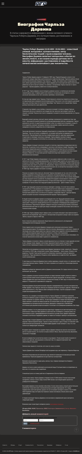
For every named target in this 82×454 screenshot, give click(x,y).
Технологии (40, 445)
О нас (66, 445)
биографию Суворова (56, 404)
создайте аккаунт (34, 423)
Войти (25, 423)
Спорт (20, 445)
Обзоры (13, 445)
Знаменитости (41, 19)
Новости (4, 445)
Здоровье (49, 445)
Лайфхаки (58, 445)
